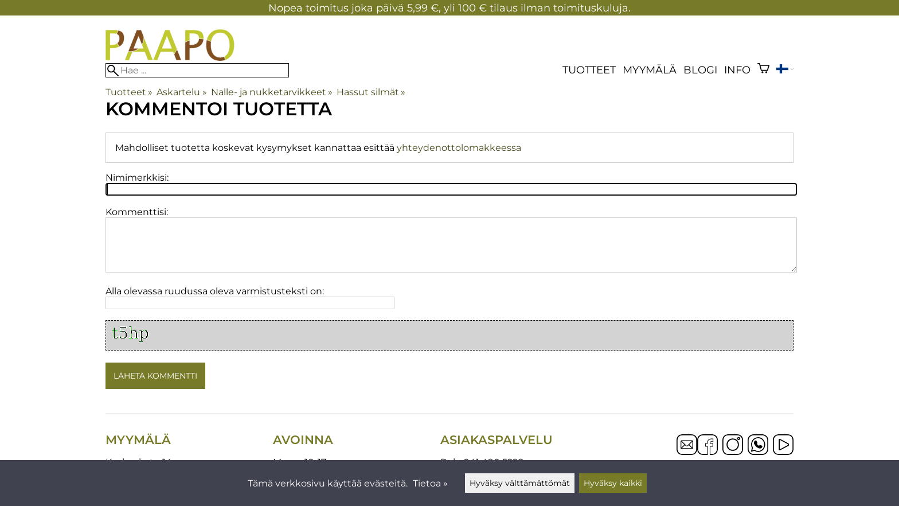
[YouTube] (783, 445)
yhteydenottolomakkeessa (459, 147)
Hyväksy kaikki (613, 483)
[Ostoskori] (763, 70)
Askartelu (181, 92)
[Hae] (197, 70)
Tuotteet (589, 70)
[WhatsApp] (758, 445)
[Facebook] (707, 445)
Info (737, 70)
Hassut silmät (371, 92)
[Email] (687, 451)
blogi (700, 70)
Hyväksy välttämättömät (520, 483)
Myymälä (650, 70)
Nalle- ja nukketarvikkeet (272, 92)
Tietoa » (430, 483)
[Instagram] (732, 445)
